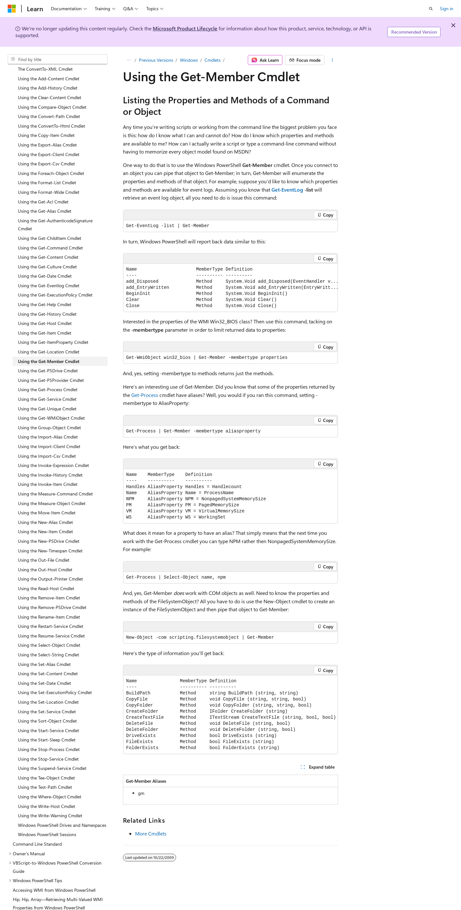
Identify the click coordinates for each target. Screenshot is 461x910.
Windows (189, 60)
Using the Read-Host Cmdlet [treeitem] (46, 576)
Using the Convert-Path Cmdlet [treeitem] (49, 104)
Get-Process (144, 395)
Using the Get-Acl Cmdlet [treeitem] (43, 189)
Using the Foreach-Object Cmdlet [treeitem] (51, 161)
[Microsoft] (12, 8)
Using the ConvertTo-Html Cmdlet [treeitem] (51, 114)
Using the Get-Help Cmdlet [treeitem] (44, 292)
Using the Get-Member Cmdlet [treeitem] (48, 349)
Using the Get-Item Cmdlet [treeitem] (44, 321)
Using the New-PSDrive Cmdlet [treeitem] (48, 529)
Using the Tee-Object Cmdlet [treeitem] (46, 766)
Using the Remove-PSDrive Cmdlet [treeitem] (52, 595)
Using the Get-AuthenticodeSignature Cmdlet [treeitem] (55, 212)
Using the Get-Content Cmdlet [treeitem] (48, 245)
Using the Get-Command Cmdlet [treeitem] (50, 236)
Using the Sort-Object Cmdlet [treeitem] (47, 709)
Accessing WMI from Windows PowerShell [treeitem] (54, 878)
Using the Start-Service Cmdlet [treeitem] (48, 718)
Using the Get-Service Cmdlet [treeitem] (47, 387)
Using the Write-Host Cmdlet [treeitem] (46, 794)
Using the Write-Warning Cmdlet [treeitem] (50, 803)
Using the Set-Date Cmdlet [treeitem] (44, 671)
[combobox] (58, 59)
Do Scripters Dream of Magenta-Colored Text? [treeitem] (58, 905)
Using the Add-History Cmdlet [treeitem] (47, 76)
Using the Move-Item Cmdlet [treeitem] (47, 500)
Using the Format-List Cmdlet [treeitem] (47, 170)
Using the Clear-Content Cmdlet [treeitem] (49, 85)
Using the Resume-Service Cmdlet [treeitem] (51, 624)
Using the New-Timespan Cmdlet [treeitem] (50, 538)
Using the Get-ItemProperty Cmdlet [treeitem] (53, 330)
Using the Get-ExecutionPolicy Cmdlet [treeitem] (55, 283)
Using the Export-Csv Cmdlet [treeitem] (46, 151)
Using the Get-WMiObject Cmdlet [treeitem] (51, 406)
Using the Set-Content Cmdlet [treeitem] (48, 661)
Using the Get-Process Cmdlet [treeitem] (47, 377)
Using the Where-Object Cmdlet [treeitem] (49, 784)
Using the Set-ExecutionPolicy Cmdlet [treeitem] (55, 680)
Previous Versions (156, 60)
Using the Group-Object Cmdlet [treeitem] (49, 415)
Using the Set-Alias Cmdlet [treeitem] (44, 652)
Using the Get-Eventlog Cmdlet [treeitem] (48, 273)
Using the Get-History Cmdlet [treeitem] (47, 302)
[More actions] (332, 60)
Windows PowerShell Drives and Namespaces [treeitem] (62, 813)
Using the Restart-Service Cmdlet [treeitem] (50, 614)
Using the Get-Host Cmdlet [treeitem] (45, 311)
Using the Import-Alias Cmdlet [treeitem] (48, 425)
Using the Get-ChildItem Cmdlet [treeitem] (49, 226)
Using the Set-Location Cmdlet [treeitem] (48, 690)
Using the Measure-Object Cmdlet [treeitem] (51, 491)
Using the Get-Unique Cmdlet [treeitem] (47, 396)
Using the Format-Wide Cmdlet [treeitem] (48, 180)
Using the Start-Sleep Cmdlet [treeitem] (47, 727)
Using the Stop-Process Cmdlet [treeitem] (49, 737)
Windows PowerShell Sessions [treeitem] (47, 822)
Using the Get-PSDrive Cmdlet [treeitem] (48, 358)
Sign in (446, 8)
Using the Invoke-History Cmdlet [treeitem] (50, 463)
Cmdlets (213, 60)
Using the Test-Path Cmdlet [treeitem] (45, 775)
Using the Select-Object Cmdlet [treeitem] (49, 633)
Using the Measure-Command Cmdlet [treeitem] (55, 482)
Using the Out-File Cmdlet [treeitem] (43, 548)
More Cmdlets (150, 833)
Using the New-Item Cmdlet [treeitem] (45, 519)
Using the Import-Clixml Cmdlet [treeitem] (49, 434)
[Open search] (431, 8)
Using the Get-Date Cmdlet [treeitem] (45, 264)
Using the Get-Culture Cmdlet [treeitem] (47, 254)
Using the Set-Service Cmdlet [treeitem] (47, 699)
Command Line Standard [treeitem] (37, 832)
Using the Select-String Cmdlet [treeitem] (48, 642)
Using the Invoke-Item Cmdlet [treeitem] (47, 472)
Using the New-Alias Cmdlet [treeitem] (45, 510)
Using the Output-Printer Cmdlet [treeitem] (50, 567)
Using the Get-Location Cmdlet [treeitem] (48, 339)
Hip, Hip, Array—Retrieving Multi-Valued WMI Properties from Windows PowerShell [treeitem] (58, 891)
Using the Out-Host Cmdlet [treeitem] (45, 557)
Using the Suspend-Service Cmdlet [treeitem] (52, 756)
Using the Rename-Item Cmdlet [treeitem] (49, 605)
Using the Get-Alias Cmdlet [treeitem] (44, 199)
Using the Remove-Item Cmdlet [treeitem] (49, 585)
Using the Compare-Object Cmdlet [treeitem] (52, 95)
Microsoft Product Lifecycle (185, 28)
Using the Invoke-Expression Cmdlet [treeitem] (53, 453)
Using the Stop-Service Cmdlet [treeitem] (48, 747)
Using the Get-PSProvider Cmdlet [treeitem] (51, 368)
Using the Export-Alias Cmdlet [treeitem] (47, 133)
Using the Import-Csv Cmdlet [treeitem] (47, 444)
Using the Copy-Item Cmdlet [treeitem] (46, 123)
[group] (230, 287)
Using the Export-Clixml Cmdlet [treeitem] (48, 142)
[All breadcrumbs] (128, 60)
